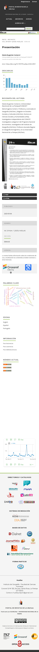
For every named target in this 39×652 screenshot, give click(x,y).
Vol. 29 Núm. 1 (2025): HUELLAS (12, 41)
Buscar (29, 28)
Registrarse (25, 1)
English (5, 322)
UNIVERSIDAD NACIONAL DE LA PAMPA (15, 14)
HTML (7, 198)
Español (5, 325)
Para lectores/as (8, 343)
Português (6, 328)
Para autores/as (8, 347)
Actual (9, 19)
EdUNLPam (30, 14)
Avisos (29, 19)
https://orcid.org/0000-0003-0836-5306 (11, 59)
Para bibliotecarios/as (10, 350)
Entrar (34, 1)
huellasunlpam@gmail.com (23, 593)
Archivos (19, 19)
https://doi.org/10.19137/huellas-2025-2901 (21, 64)
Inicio (4, 39)
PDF (6, 195)
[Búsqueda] (15, 29)
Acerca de (19, 23)
